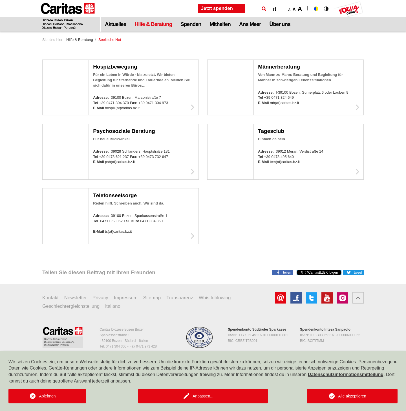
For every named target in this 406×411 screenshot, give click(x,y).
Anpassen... (203, 396)
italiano (112, 306)
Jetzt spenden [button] (217, 8)
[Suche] (264, 8)
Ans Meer (250, 24)
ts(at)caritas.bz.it (118, 231)
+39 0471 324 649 (279, 97)
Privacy (100, 297)
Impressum (126, 297)
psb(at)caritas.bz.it (120, 162)
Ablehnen (47, 396)
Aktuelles (115, 24)
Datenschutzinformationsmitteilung (345, 374)
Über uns (280, 24)
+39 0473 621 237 (114, 157)
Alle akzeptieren (352, 396)
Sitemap (152, 297)
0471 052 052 (111, 221)
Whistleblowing (215, 297)
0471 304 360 (151, 221)
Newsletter (75, 297)
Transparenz (179, 297)
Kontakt (50, 297)
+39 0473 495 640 (279, 157)
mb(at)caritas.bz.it (284, 103)
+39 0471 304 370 (114, 103)
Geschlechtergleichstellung (71, 306)
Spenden (190, 24)
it (274, 9)
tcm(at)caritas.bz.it (285, 162)
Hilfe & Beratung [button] (153, 24)
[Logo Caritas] (68, 16)
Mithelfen (220, 24)
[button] (282, 272)
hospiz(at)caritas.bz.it (122, 108)
